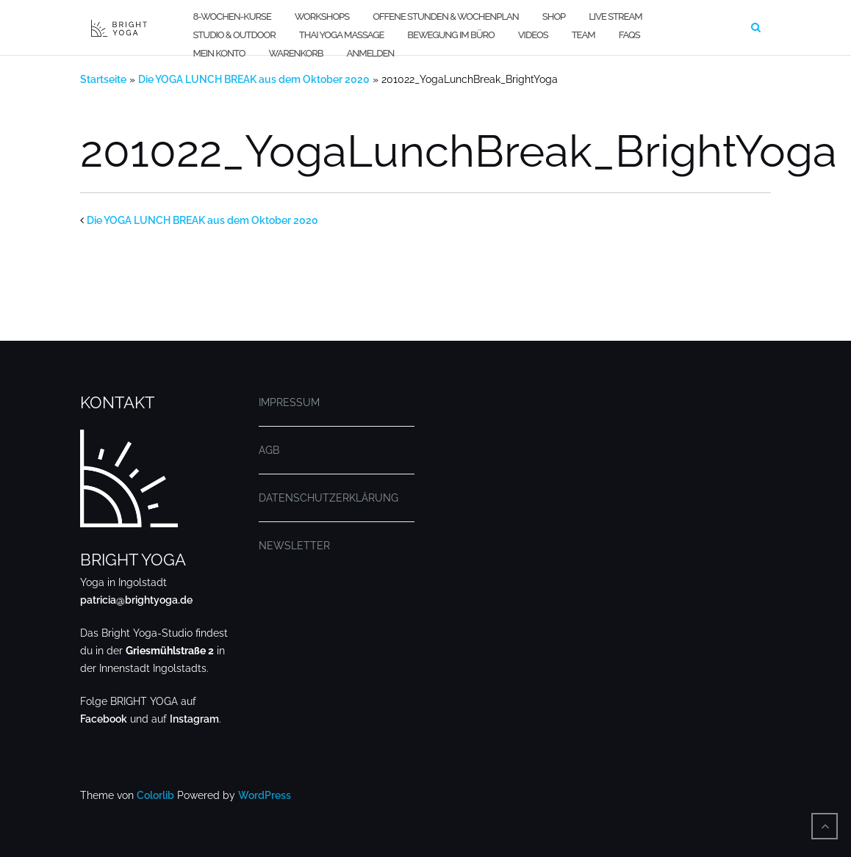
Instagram (194, 719)
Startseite (103, 79)
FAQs (629, 34)
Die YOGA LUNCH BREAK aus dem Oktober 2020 (254, 79)
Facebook (103, 719)
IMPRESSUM (289, 402)
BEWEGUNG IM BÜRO (450, 34)
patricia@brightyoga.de (136, 600)
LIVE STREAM (615, 16)
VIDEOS (533, 34)
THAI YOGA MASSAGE (341, 34)
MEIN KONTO (219, 53)
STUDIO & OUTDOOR (234, 34)
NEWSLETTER (294, 546)
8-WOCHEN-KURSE (231, 16)
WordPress (264, 795)
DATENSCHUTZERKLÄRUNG (328, 498)
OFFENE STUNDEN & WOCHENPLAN (446, 16)
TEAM (583, 34)
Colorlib (155, 795)
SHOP (553, 16)
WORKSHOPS (322, 16)
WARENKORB (295, 53)
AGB (269, 450)
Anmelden (371, 53)
